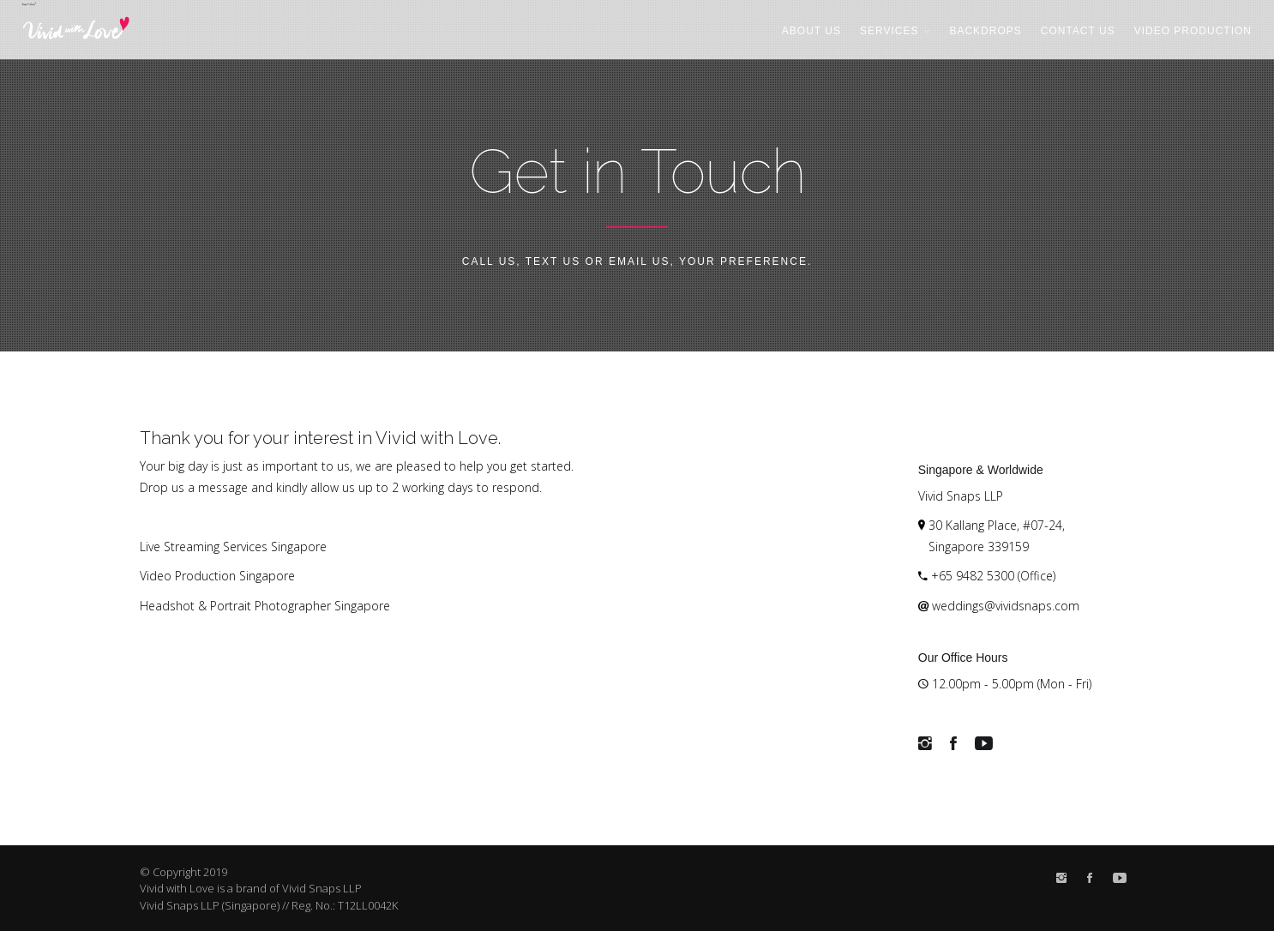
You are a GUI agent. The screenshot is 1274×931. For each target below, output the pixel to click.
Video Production (1193, 31)
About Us (811, 31)
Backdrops (985, 31)
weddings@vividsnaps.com (1005, 606)
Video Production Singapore (217, 576)
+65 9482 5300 (972, 576)
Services (895, 31)
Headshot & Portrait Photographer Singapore (265, 606)
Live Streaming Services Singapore (233, 546)
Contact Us (1078, 31)
